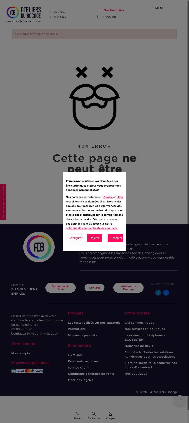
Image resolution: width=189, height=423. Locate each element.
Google (108, 197)
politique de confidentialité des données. (92, 228)
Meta (120, 197)
